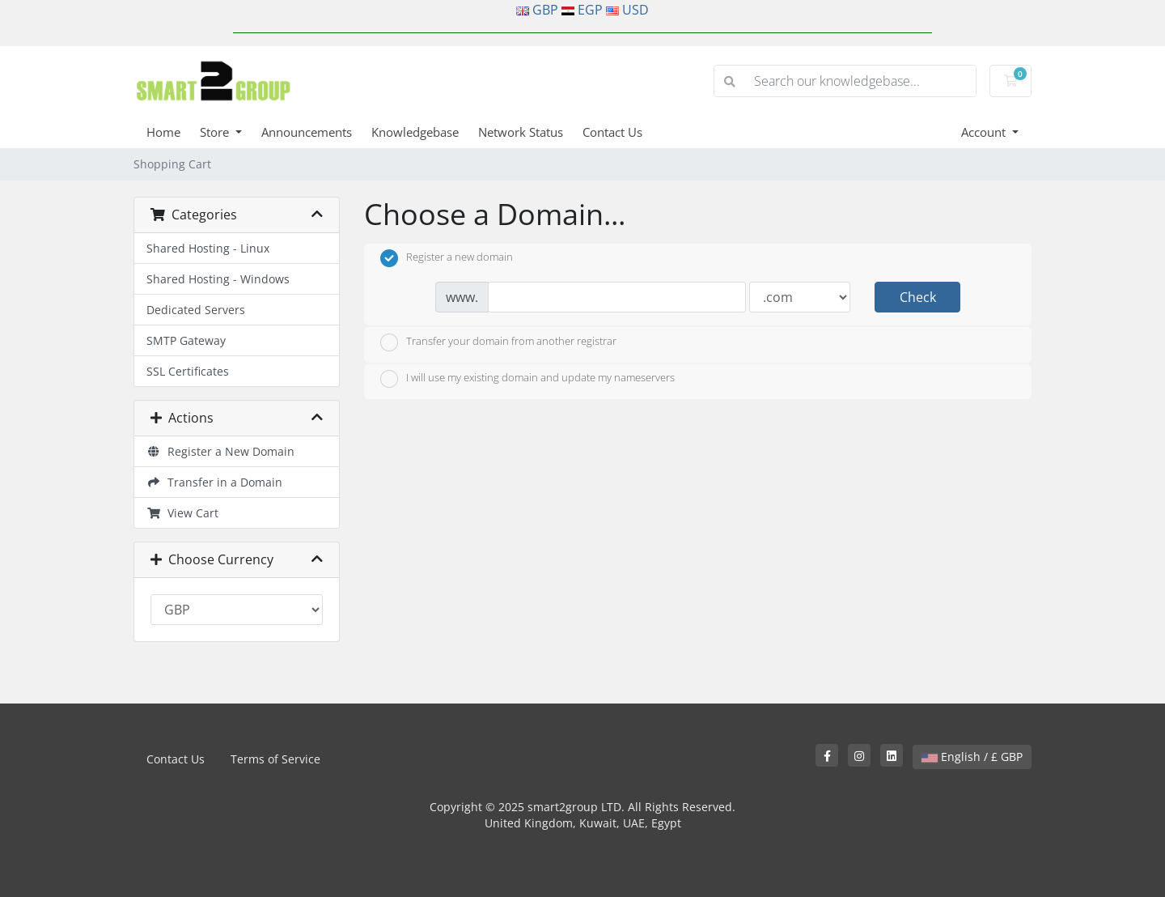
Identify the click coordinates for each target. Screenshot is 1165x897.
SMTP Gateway (186, 340)
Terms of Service (275, 759)
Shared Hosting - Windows (218, 279)
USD (635, 10)
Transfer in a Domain (214, 482)
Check (918, 297)
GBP (545, 10)
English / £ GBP (972, 756)
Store (216, 132)
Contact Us (612, 132)
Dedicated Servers (195, 309)
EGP (590, 10)
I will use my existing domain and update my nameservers (527, 379)
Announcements (306, 132)
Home (163, 132)
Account (985, 132)
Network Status (520, 132)
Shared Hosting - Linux (207, 248)
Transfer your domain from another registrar (498, 342)
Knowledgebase (415, 132)
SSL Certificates (187, 371)
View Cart (182, 513)
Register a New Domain (220, 451)
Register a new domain (446, 258)
